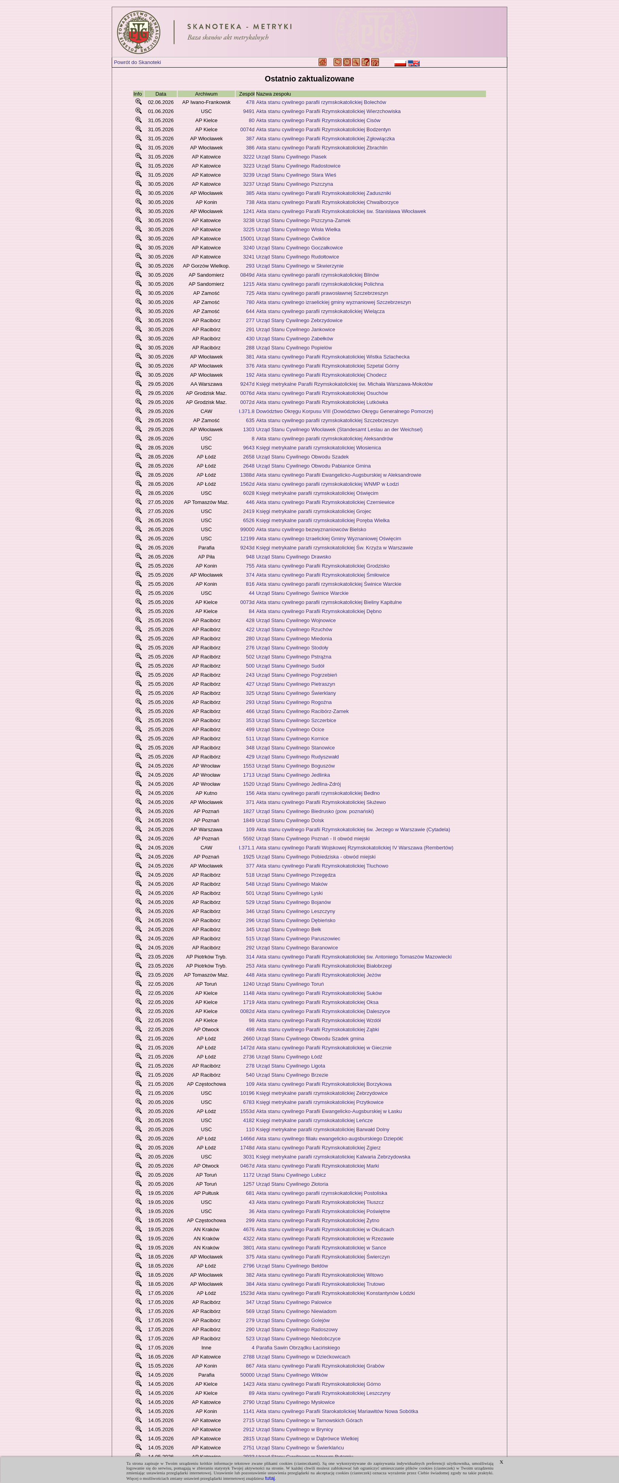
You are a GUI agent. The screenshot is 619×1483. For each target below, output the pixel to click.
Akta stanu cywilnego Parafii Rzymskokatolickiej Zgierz (318, 1148)
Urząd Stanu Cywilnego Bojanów (293, 902)
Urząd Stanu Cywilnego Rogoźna (294, 702)
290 (250, 1329)
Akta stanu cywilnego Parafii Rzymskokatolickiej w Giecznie (324, 1048)
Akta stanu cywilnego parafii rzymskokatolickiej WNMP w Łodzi (327, 484)
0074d (247, 129)
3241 (249, 257)
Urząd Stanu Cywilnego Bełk (288, 929)
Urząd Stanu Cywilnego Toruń (290, 984)
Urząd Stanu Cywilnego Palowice (294, 1302)
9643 (249, 448)
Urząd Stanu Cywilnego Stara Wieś (296, 175)
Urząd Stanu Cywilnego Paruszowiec (298, 938)
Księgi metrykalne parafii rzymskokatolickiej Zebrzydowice (322, 1093)
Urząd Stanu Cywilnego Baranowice (297, 948)
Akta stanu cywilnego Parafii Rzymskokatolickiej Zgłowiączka (325, 139)
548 (250, 884)
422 (250, 629)
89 (251, 1393)
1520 (249, 784)
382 (250, 1275)
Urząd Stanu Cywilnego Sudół (290, 666)
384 (250, 1284)
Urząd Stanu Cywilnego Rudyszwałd (297, 757)
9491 (249, 111)
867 (250, 1366)
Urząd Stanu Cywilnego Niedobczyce (298, 1338)
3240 (249, 248)
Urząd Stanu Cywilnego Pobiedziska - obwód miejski (316, 857)
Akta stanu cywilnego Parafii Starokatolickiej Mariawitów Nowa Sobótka (337, 1411)
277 (250, 320)
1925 (249, 857)
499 (250, 729)
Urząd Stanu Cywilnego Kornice (292, 739)
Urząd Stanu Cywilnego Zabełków (294, 339)
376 (250, 366)
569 (250, 1311)
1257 (249, 1184)
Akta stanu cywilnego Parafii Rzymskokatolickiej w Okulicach (325, 1229)
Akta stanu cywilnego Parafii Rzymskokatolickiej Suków (319, 993)
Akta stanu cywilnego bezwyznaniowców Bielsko (311, 529)
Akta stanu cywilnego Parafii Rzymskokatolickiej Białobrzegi (324, 966)
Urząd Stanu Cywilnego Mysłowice (295, 1402)
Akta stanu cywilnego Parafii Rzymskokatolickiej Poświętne (323, 1211)
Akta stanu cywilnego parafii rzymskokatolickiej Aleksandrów (324, 439)
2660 (249, 1038)
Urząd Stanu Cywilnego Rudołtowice (297, 257)
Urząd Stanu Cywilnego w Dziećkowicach (303, 1357)
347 (250, 1302)
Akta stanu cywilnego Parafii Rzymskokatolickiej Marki (317, 1166)
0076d (247, 393)
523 (250, 1338)
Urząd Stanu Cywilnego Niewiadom (296, 1311)
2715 (249, 1420)
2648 (249, 466)
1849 (249, 820)
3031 (249, 1157)
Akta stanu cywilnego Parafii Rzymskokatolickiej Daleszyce (323, 1011)
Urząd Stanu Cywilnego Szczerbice (296, 720)
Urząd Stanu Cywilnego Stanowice (295, 748)
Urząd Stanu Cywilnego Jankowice (295, 329)
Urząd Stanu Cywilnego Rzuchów (294, 629)
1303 (249, 429)
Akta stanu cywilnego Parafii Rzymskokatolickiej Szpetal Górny (327, 366)
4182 (249, 1120)
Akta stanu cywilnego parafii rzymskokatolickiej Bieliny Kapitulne (329, 602)
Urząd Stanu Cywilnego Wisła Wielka (298, 229)
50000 (247, 1375)
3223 (249, 166)
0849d (247, 275)
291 (250, 329)
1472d (247, 1048)
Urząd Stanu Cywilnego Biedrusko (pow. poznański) (315, 811)
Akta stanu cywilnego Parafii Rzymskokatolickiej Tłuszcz (320, 1202)
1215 (249, 284)
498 (250, 1029)
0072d (247, 402)
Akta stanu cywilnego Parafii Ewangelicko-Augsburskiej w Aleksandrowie (338, 475)
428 (250, 620)
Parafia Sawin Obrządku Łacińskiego (298, 1348)
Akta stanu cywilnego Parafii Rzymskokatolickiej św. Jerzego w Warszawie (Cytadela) (353, 829)
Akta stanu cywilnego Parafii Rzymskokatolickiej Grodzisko (323, 566)
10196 (247, 1093)
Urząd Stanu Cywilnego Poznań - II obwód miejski (313, 838)
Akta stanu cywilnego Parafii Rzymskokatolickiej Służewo (321, 802)
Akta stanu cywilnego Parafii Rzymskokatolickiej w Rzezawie (325, 1238)
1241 (249, 211)
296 (250, 920)
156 (250, 793)
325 (250, 693)
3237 (249, 184)
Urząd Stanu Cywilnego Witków (292, 1375)
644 (250, 311)
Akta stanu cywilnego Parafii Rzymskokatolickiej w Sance (321, 1248)
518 (250, 875)
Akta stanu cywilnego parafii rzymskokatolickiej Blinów (317, 275)
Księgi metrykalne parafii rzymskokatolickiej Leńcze (314, 1120)
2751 (249, 1448)
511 (250, 739)
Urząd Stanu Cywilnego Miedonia (294, 639)
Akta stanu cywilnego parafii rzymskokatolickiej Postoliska (321, 1193)
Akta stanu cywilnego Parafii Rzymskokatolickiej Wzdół (318, 1020)
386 (250, 148)
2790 (249, 1402)
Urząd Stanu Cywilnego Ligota (290, 1066)
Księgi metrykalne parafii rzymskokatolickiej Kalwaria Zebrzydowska (333, 1157)
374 (250, 575)
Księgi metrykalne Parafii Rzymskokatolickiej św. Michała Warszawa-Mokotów (344, 384)
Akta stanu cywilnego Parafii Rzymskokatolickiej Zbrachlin (322, 148)
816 (250, 584)
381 (250, 357)
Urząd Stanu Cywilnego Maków (292, 884)
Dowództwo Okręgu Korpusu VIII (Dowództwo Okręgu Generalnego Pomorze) (344, 411)
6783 (249, 1102)
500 (250, 666)
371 (250, 802)
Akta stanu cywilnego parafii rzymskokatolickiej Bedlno (318, 793)
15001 (247, 239)
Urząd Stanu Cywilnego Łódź (289, 1057)
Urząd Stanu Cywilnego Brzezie (292, 1075)
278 (250, 1066)
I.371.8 (247, 411)
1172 (249, 1175)
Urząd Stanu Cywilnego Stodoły (292, 648)
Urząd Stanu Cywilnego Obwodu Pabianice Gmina (313, 466)
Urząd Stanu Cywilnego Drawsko (293, 557)
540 (250, 1075)
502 (250, 657)
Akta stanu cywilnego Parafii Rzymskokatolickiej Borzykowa (324, 1084)
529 (250, 902)
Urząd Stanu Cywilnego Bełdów (292, 1266)
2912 (249, 1429)
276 (250, 648)
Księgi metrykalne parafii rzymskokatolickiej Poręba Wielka (323, 520)
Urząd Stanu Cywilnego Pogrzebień (296, 675)
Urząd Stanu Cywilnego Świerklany (296, 693)
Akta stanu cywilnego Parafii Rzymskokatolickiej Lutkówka (322, 402)
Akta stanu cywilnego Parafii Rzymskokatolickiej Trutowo (320, 1284)
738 (250, 202)
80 (251, 120)
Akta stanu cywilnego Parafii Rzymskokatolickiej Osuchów (322, 393)
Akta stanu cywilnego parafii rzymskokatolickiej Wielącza (320, 311)
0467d (247, 1166)
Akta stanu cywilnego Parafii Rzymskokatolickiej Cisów (318, 120)
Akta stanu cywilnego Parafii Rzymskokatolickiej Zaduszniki (323, 193)
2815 (249, 1438)
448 (250, 975)
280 (250, 639)
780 (250, 302)
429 (250, 757)
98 (251, 1020)
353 (250, 720)
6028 (249, 493)
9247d (247, 384)
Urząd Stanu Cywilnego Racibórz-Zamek (302, 711)
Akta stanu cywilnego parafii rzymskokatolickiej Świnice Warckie (328, 584)
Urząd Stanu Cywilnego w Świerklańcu (300, 1448)
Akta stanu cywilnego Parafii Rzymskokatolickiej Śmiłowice (323, 575)
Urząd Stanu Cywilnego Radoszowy (297, 1329)
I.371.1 (247, 848)
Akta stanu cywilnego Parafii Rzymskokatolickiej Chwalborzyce (327, 202)
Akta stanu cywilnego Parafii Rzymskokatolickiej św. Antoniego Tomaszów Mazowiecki (354, 957)
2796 (249, 1266)
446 (250, 502)
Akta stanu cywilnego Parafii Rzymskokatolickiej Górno (318, 1384)
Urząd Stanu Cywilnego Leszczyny (295, 911)
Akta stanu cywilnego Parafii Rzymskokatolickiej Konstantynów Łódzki (335, 1293)
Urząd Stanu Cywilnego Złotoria (292, 1184)
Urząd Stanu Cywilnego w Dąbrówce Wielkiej (307, 1438)
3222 (249, 157)
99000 (247, 529)
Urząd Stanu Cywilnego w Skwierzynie (300, 266)
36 (251, 1211)
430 (250, 339)
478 (250, 102)
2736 (249, 1057)
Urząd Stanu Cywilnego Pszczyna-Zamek (303, 220)
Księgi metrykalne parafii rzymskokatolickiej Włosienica (318, 448)
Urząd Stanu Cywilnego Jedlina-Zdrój (298, 784)
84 (251, 611)
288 (250, 348)
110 (250, 1129)
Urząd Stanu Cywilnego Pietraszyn (295, 684)
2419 (249, 511)
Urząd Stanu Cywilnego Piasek (291, 157)
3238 (249, 220)
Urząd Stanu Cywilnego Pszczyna (294, 184)
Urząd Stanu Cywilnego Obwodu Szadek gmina (310, 1038)
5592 (249, 838)
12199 (247, 539)
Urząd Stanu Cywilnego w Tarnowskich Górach (309, 1420)
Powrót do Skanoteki (137, 62)
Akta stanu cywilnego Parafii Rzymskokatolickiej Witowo (319, 1275)
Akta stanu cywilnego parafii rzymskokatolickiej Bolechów (321, 102)
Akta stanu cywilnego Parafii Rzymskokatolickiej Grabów (320, 1366)
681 (250, 1193)
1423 (249, 1384)
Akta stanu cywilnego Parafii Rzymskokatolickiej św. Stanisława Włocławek (341, 211)
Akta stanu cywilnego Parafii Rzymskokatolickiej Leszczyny (323, 1393)
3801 (249, 1248)
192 (250, 375)
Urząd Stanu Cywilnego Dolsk (290, 820)
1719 (249, 1002)
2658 (249, 457)
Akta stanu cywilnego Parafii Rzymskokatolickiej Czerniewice (325, 502)
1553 (249, 766)
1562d (247, 484)
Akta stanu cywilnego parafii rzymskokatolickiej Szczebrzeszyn (327, 420)
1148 (249, 993)
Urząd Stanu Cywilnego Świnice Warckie (302, 593)
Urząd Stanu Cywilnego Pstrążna (294, 657)
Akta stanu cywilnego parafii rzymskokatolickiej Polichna (320, 284)
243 (250, 675)
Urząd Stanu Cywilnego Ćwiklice (293, 239)
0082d (247, 1011)
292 (250, 948)
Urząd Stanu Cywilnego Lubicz (291, 1175)
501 (250, 893)
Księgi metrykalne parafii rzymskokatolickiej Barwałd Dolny (322, 1129)
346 (250, 911)
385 (250, 193)
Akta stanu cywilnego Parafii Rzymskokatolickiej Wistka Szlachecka (333, 357)
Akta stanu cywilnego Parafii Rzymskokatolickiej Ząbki (317, 1029)
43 (251, 1202)
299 (250, 1220)
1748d (247, 1148)
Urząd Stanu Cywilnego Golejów (293, 1320)
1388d (247, 475)
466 (250, 711)
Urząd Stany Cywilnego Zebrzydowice (299, 320)
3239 (249, 175)
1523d (247, 1293)
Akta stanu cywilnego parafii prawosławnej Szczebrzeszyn (322, 293)
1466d (247, 1138)
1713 (249, 775)
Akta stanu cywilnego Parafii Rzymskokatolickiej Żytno (317, 1220)
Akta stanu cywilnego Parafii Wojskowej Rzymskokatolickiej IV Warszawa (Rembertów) (355, 848)
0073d (247, 602)
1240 (249, 984)
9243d (247, 548)
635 (250, 420)
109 (250, 829)
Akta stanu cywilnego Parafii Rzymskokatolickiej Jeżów (318, 975)
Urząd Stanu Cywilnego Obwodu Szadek (302, 457)
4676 (249, 1229)
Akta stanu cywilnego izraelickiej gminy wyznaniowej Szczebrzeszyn (333, 302)
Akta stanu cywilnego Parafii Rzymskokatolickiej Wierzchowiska (328, 111)
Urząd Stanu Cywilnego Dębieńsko (296, 920)
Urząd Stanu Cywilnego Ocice (290, 729)
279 (250, 1320)
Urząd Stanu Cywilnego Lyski (289, 893)
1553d (247, 1111)
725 (250, 293)
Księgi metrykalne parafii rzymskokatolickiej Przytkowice (320, 1102)
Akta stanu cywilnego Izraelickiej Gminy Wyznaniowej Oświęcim (328, 539)
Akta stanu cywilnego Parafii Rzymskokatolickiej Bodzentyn (323, 129)
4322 (249, 1238)
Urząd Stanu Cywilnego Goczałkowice (299, 248)
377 (250, 866)
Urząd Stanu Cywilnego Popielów (294, 348)
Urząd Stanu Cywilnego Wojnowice (296, 620)
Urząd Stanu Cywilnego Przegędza (296, 875)
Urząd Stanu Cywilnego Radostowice (298, 166)
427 (250, 684)
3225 (249, 229)
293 (250, 266)
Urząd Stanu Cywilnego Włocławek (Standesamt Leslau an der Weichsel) (339, 429)
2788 (249, 1357)
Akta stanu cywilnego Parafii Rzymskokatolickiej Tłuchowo (322, 866)
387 (250, 139)
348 (250, 748)
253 (250, 966)
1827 (249, 811)
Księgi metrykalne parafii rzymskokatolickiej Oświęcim (317, 493)
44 (251, 593)
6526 (249, 520)
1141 (249, 1411)
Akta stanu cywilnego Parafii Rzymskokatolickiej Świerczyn (323, 1257)
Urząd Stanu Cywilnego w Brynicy (294, 1429)
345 (250, 929)
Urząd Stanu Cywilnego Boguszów (295, 766)
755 (250, 566)
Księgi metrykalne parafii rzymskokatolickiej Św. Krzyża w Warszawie (334, 548)
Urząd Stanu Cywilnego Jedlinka (293, 775)
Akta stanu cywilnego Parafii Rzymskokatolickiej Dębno (319, 611)
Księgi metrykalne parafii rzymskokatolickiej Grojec (313, 511)
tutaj (270, 1478)
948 (250, 557)
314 (250, 957)
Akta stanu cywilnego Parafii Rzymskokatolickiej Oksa (317, 1002)
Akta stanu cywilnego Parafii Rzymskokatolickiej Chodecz (321, 375)
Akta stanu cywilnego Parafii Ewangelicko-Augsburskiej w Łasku (329, 1111)
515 (250, 938)
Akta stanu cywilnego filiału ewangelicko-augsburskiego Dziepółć (329, 1138)
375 (250, 1257)
